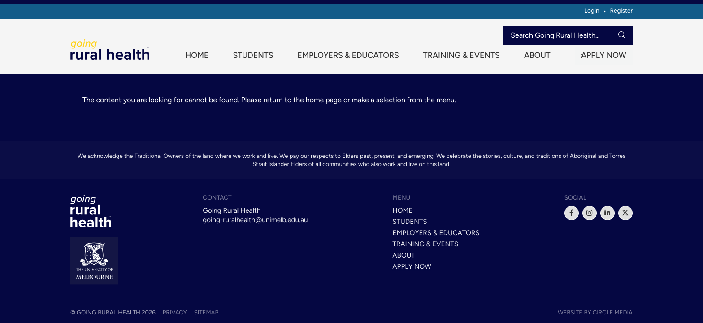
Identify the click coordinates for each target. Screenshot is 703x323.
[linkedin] (607, 213)
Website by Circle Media (595, 312)
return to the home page (302, 104)
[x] (625, 213)
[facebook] (571, 213)
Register (621, 10)
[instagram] (589, 213)
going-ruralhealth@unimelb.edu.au (255, 220)
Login (591, 10)
